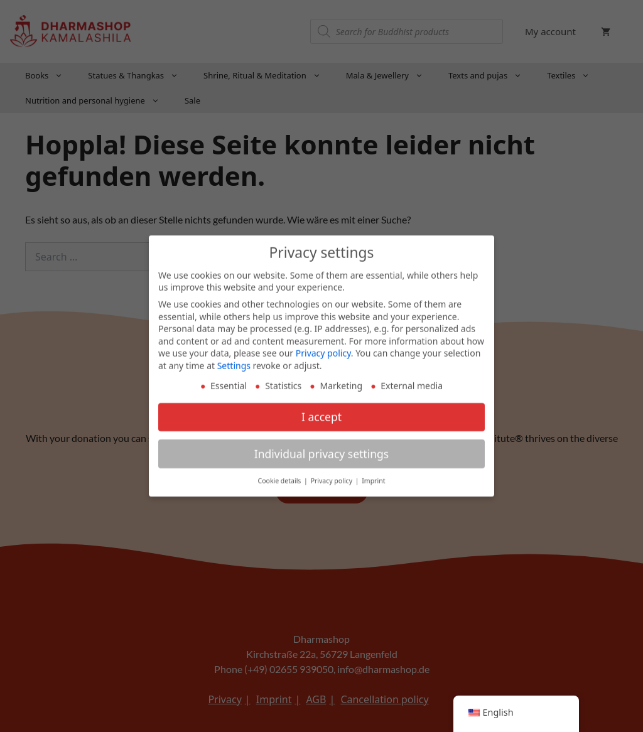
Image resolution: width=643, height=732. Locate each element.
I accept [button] (321, 412)
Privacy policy (323, 349)
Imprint (373, 477)
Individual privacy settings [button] (321, 449)
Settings (234, 361)
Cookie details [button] (280, 477)
